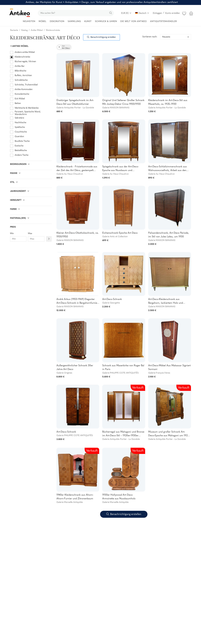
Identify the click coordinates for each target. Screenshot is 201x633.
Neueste (166, 37)
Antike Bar (20, 66)
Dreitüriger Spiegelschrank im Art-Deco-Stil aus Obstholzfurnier (75, 102)
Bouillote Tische (22, 141)
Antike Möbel (19, 46)
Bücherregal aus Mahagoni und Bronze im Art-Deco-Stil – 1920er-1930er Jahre (123, 434)
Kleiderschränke (22, 57)
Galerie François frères (159, 373)
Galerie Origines (64, 373)
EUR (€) (126, 13)
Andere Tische (21, 155)
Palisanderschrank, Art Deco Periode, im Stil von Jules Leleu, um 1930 (168, 235)
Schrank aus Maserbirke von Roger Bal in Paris (123, 367)
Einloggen (157, 13)
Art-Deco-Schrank (112, 299)
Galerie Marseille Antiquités (69, 502)
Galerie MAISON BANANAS (115, 108)
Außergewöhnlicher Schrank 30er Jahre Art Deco (74, 367)
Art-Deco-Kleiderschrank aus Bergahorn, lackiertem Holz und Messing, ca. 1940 (165, 301)
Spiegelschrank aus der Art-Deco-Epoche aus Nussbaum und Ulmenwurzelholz (120, 168)
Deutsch (142, 13)
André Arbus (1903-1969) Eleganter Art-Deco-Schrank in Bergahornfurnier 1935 (77, 301)
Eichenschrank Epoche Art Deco (120, 233)
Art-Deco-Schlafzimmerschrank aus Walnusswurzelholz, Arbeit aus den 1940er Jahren (167, 168)
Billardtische (20, 71)
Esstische (19, 146)
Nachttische (20, 122)
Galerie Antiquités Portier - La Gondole (75, 108)
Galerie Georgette (111, 303)
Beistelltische (21, 150)
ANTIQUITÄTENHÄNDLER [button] (163, 21)
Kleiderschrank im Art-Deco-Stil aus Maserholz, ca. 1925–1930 (167, 102)
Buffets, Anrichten (23, 75)
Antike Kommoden (23, 89)
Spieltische (20, 127)
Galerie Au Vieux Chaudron (69, 174)
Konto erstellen (172, 13)
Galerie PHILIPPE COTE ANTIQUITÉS (120, 373)
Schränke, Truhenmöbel (26, 85)
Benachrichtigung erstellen (101, 37)
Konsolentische (22, 94)
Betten (18, 103)
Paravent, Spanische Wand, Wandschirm (28, 113)
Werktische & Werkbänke (27, 108)
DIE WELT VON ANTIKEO (133, 21)
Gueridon (19, 136)
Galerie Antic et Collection (115, 236)
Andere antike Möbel (25, 52)
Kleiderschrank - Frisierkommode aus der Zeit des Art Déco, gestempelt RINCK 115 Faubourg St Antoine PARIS (77, 168)
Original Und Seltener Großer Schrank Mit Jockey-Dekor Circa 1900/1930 (123, 102)
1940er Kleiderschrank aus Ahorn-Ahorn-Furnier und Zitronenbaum (74, 497)
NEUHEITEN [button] (29, 21)
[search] (76, 13)
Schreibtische (21, 80)
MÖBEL (42, 21)
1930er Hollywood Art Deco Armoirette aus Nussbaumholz (118, 497)
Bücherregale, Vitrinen (25, 61)
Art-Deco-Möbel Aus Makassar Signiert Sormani (169, 367)
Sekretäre (19, 118)
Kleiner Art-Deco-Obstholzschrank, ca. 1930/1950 (77, 235)
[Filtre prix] (49, 239)
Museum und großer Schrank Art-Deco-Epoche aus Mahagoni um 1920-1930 (169, 434)
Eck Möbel (20, 99)
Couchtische (21, 132)
